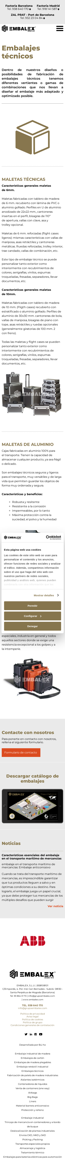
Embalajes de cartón (32, 1058)
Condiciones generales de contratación (32, 1025)
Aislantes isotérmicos (32, 1079)
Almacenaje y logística (32, 1148)
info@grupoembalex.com (41, 996)
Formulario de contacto (20, 752)
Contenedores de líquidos (32, 1084)
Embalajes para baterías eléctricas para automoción (32, 1156)
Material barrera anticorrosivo (32, 1105)
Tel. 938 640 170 (19, 9)
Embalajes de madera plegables (32, 1062)
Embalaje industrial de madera (32, 1053)
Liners (32, 1101)
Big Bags (32, 1097)
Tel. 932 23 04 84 (32, 18)
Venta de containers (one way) (32, 1088)
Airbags (32, 1092)
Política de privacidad (32, 1013)
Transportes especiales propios (32, 1143)
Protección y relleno (32, 1110)
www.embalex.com (33, 999)
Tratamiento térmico (32, 1152)
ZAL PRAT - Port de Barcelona (32, 14)
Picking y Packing (32, 1139)
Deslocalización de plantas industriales (32, 1130)
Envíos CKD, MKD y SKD (32, 1135)
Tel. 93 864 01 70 (18, 996)
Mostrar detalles (44, 595)
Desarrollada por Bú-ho (32, 1044)
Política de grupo (32, 1022)
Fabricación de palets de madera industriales (32, 1075)
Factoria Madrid (48, 5)
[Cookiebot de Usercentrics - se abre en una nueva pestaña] (46, 537)
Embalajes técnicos (32, 1071)
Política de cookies (32, 1019)
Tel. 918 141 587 (48, 9)
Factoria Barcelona (19, 5)
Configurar (32, 615)
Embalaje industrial (32, 1117)
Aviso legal (33, 1016)
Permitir (32, 605)
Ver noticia (55, 906)
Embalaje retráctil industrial (32, 1066)
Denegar (32, 626)
